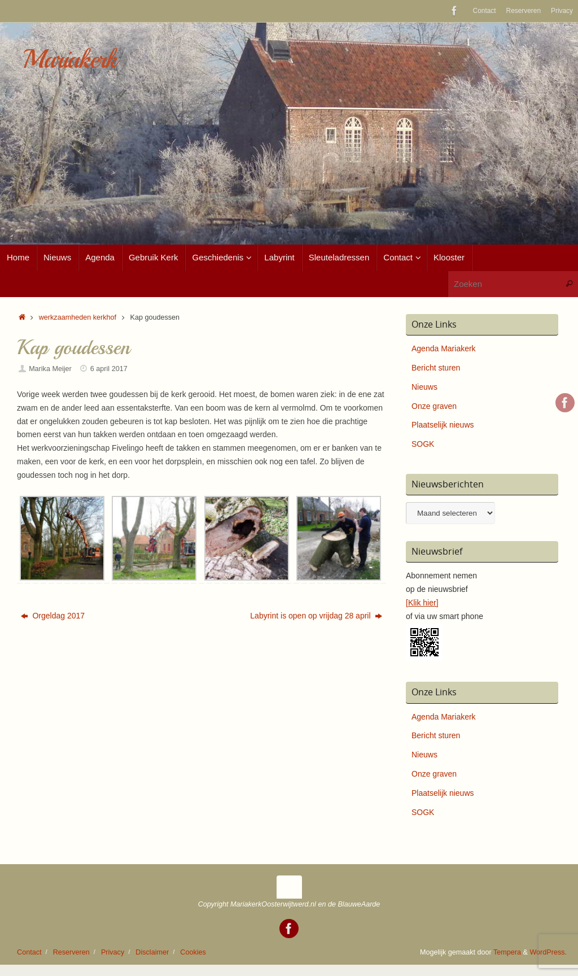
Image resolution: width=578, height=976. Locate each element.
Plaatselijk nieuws (442, 424)
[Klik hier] (422, 602)
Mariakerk (69, 59)
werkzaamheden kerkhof (77, 317)
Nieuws (424, 386)
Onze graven (434, 406)
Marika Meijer (50, 369)
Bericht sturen (435, 367)
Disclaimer (152, 952)
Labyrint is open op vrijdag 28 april (316, 615)
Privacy (562, 11)
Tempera (507, 952)
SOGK (422, 443)
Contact (484, 11)
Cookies (193, 952)
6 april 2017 (109, 369)
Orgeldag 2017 (53, 615)
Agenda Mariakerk (443, 348)
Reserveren (523, 11)
